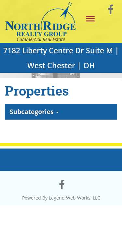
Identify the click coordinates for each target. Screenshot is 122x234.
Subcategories (34, 111)
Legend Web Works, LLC (74, 198)
